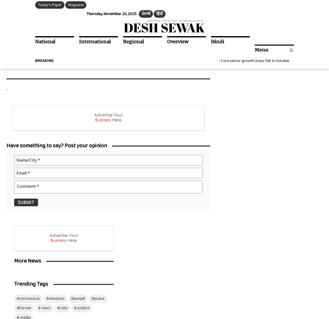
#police (308, 129)
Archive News (141, 253)
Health (76, 246)
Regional (133, 33)
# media (234, 148)
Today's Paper (50, 5)
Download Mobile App (18, 308)
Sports (76, 261)
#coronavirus (239, 129)
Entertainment (83, 224)
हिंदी (288, 5)
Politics (18, 261)
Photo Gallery (142, 246)
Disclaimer (132, 294)
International (95, 33)
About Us (197, 224)
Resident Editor (202, 238)
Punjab (17, 238)
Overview (177, 33)
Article (76, 238)
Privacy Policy (72, 294)
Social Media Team (205, 246)
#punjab (289, 129)
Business (78, 253)
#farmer (234, 139)
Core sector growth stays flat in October (257, 43)
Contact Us (198, 253)
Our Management (204, 231)
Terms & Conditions (103, 294)
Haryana (19, 246)
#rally (273, 139)
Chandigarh (21, 253)
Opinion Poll (140, 261)
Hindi (217, 33)
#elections (266, 129)
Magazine (76, 5)
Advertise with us (203, 261)
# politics (292, 139)
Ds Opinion (80, 231)
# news (255, 139)
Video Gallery (141, 238)
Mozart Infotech (303, 294)
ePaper (136, 224)
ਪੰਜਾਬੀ (274, 5)
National (45, 33)
